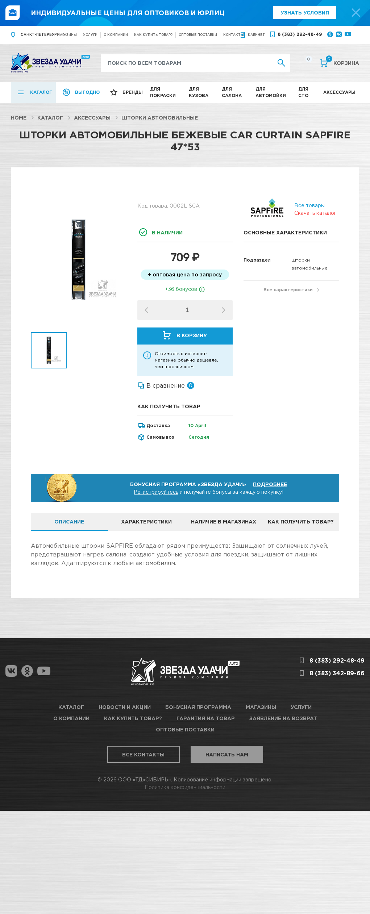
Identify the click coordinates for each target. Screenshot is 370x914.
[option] (78, 259)
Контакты (233, 34)
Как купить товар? (153, 34)
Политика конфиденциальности (185, 787)
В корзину (191, 335)
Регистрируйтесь (156, 491)
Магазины (67, 34)
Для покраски (163, 92)
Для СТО (303, 92)
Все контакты (143, 754)
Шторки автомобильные (159, 117)
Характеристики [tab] (146, 521)
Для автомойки (270, 92)
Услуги (90, 34)
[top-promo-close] (356, 13)
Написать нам (226, 754)
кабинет (256, 34)
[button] (224, 310)
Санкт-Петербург (40, 35)
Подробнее (270, 484)
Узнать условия (304, 12)
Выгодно (87, 92)
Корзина (342, 62)
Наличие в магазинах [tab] (223, 521)
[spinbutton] (187, 310)
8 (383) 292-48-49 (300, 34)
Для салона (232, 92)
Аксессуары (339, 92)
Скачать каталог (315, 213)
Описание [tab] (69, 521)
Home (18, 117)
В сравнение (165, 385)
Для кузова (198, 92)
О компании (116, 34)
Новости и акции (125, 707)
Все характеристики (288, 289)
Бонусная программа (198, 707)
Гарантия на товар (205, 718)
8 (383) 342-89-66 (337, 673)
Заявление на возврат (283, 718)
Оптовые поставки (198, 34)
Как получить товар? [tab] (301, 521)
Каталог (41, 92)
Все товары (309, 205)
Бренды (132, 92)
